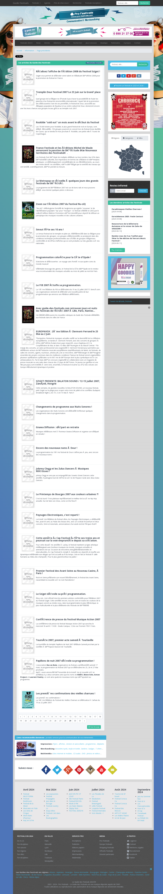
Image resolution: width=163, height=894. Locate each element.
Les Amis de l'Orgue (28, 812)
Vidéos (67, 43)
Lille (46, 854)
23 (41, 721)
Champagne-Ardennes (124, 872)
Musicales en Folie (30, 808)
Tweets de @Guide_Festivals (121, 301)
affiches (62, 744)
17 (95, 716)
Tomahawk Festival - (141, 814)
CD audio (77, 753)
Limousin (65, 875)
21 (31, 721)
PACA (25, 877)
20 (26, 721)
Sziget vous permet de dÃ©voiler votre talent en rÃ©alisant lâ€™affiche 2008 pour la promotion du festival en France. (60, 77)
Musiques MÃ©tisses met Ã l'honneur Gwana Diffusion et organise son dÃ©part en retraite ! (60, 433)
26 (55, 721)
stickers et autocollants (75, 744)
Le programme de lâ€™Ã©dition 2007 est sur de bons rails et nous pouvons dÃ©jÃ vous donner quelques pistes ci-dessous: (60, 188)
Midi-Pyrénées (84, 875)
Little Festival (97, 806)
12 (70, 716)
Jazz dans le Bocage (50, 802)
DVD (83, 753)
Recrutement (133, 851)
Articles (47, 43)
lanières (84, 749)
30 (75, 721)
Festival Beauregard (96, 802)
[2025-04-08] (127, 210)
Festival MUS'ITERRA (28, 795)
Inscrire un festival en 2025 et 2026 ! (129, 85)
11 (65, 716)
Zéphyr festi (73, 808)
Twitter (131, 857)
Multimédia (76, 857)
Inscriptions (76, 841)
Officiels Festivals (106, 851)
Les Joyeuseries (52, 794)
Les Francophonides (143, 805)
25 (50, 721)
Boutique (104, 43)
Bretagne (104, 872)
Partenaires (115, 43)
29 (70, 721)
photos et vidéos (93, 753)
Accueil (19, 50)
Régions (115, 138)
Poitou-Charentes (137, 875)
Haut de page (93, 727)
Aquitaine (60, 872)
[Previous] (20, 717)
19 (21, 721)
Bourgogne (94, 872)
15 (85, 716)
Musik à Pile (73, 803)
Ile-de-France (37, 875)
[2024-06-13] (127, 227)
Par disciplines (22, 844)
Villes (140, 138)
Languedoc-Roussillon (52, 875)
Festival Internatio (99, 811)
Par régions (21, 851)
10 (60, 716)
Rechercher (77, 3)
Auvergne (69, 872)
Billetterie (57, 43)
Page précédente (43, 50)
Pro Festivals (104, 841)
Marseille (48, 844)
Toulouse (48, 857)
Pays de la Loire (114, 875)
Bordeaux (48, 851)
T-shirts (99, 749)
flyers (55, 744)
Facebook (132, 854)
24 (45, 721)
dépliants (100, 744)
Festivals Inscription (93, 3)
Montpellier (49, 861)
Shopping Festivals (106, 847)
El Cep (139, 811)
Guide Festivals (21, 3)
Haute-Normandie (23, 875)
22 (36, 721)
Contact (137, 43)
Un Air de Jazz (120, 818)
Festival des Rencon (119, 809)
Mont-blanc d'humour (27, 816)
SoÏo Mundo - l (97, 813)
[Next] (84, 721)
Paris (46, 841)
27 (60, 721)
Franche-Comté (141, 872)
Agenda (47, 3)
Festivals (36, 3)
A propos (127, 43)
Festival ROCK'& (75, 801)
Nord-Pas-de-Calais (99, 875)
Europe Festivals (105, 844)
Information (29, 50)
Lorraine (74, 875)
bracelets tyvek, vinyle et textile (68, 749)
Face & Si (141, 801)
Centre (111, 872)
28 (65, 721)
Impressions (77, 851)
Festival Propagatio (50, 797)
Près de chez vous (61, 3)
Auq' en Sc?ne (28, 820)
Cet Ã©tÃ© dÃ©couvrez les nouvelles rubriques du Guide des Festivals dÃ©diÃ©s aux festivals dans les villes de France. (60, 315)
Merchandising (77, 854)
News (38, 43)
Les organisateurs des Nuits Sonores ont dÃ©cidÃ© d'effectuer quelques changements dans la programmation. (60, 413)
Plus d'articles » (117, 250)
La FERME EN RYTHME (142, 819)
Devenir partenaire (106, 854)
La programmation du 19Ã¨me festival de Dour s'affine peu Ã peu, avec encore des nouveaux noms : (60, 454)
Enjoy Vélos (50, 811)
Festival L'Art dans (53, 813)
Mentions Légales (135, 847)
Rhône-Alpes (34, 877)
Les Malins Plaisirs (122, 815)
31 (80, 721)
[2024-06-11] (129, 239)
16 (90, 716)
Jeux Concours (91, 43)
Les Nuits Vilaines (76, 806)
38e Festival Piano (76, 799)
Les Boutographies (52, 816)
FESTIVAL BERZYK (76, 811)
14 (80, 716)
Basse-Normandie (81, 872)
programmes (91, 744)
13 (75, 716)
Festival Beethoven (27, 800)
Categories (128, 138)
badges (91, 749)
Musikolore (96, 799)
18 (100, 716)
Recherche (144, 3)
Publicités (75, 844)
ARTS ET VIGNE (121, 813)
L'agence (131, 841)
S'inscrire (142, 191)
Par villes (20, 854)
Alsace (52, 872)
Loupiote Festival (98, 808)
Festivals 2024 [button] (26, 43)
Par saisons (21, 847)
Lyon (46, 847)
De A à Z (20, 841)
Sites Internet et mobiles (62, 753)
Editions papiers (78, 847)
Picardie (125, 875)
